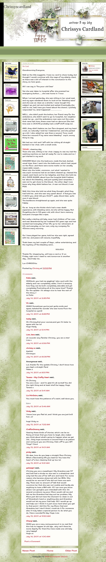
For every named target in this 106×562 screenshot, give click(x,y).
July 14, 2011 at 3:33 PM (38, 314)
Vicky (28, 411)
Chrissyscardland (17, 6)
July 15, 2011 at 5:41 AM (37, 391)
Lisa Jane (30, 335)
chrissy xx (30, 348)
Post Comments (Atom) (56, 557)
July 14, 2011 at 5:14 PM (37, 330)
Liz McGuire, (32, 395)
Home (50, 550)
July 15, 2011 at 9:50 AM (38, 516)
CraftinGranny (33, 429)
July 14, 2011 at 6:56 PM (38, 343)
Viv (27, 303)
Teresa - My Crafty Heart (37, 377)
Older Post (71, 550)
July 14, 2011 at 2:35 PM (38, 298)
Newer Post (28, 550)
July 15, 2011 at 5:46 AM (38, 406)
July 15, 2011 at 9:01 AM (38, 447)
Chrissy (92, 66)
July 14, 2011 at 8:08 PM (38, 357)
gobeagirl (30, 468)
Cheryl (29, 521)
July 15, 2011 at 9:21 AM (38, 463)
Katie (28, 278)
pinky (28, 452)
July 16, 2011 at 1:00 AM (38, 536)
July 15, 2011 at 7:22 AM (38, 424)
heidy (28, 319)
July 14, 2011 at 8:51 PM (37, 372)
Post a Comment (32, 541)
